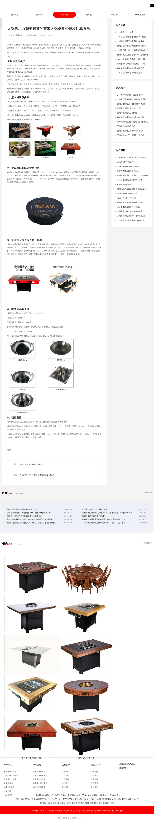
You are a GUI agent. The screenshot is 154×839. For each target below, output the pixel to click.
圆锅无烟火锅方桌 (84, 757)
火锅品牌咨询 (140, 15)
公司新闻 (14, 15)
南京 (100, 803)
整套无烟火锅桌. (10, 772)
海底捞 (42, 799)
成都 (87, 803)
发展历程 (94, 779)
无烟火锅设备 (9, 787)
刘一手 (48, 799)
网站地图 (111, 811)
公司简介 (94, 772)
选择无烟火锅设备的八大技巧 (31, 464)
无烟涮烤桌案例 (39, 779)
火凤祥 (130, 799)
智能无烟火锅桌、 (60, 795)
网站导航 (119, 811)
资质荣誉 (94, 783)
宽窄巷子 (70, 799)
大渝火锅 (35, 799)
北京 (69, 803)
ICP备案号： (86, 811)
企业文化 (94, 775)
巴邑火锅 (117, 799)
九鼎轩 (99, 799)
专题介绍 (114, 15)
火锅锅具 (7, 791)
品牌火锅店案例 (39, 787)
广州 (78, 803)
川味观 (85, 799)
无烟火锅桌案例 (39, 772)
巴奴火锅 (109, 799)
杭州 (96, 803)
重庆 (82, 803)
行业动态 (39, 15)
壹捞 (104, 799)
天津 (91, 803)
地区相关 (89, 15)
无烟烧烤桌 (8, 783)
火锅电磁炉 (8, 795)
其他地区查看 (108, 803)
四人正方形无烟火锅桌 (31, 757)
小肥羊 (124, 799)
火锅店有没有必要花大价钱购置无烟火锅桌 (37, 475)
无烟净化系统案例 (40, 783)
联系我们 (94, 787)
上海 (73, 803)
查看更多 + (147, 493)
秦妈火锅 (78, 799)
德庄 (65, 799)
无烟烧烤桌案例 (39, 775)
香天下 (136, 799)
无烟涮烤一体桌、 (75, 795)
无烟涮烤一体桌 (10, 779)
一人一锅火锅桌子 (11, 775)
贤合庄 (54, 799)
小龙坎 (60, 799)
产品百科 (64, 15)
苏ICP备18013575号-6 (98, 811)
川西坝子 (92, 799)
